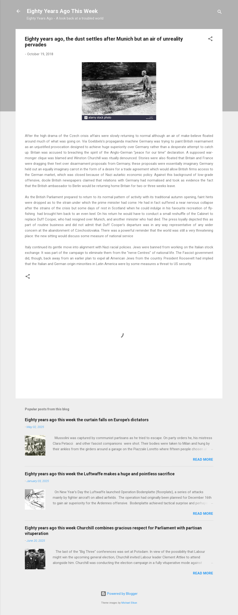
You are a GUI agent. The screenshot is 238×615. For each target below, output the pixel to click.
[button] (210, 39)
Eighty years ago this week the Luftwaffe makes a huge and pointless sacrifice (100, 473)
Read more (203, 459)
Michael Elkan (129, 602)
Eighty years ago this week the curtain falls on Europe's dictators (87, 419)
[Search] (219, 13)
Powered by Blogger (119, 594)
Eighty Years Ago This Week (62, 11)
